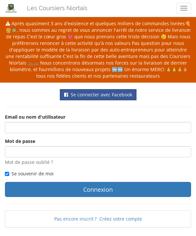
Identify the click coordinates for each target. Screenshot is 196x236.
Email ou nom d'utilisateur (35, 117)
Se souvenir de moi (29, 173)
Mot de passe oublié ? (29, 162)
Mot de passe (20, 141)
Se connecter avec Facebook (98, 94)
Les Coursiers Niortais (57, 8)
